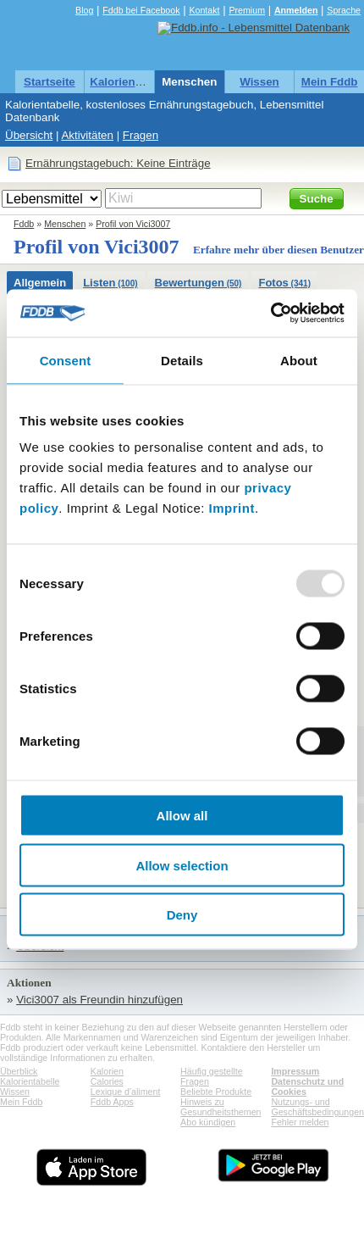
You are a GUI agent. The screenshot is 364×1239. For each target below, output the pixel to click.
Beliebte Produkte (215, 1091)
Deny (182, 915)
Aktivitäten (87, 135)
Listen (110, 282)
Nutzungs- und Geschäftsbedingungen (317, 1107)
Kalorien (107, 1071)
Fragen (140, 135)
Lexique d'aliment (126, 1091)
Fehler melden (299, 1122)
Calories (107, 1081)
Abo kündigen (207, 1122)
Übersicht (28, 135)
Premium (247, 10)
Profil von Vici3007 (133, 224)
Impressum (295, 1071)
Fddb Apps (112, 1102)
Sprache (344, 10)
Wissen (259, 81)
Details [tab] (182, 360)
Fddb (24, 224)
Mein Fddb (329, 81)
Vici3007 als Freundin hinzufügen (99, 999)
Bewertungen (198, 282)
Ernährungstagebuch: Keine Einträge (118, 163)
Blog (84, 10)
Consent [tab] (65, 360)
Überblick (18, 1071)
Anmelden (296, 10)
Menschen (189, 81)
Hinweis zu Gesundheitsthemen (220, 1107)
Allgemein (40, 282)
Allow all (182, 815)
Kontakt (204, 10)
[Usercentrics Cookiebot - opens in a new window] (270, 314)
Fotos (284, 282)
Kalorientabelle (130, 81)
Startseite (49, 81)
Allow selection (181, 865)
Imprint (232, 508)
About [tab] (298, 360)
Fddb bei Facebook (140, 10)
